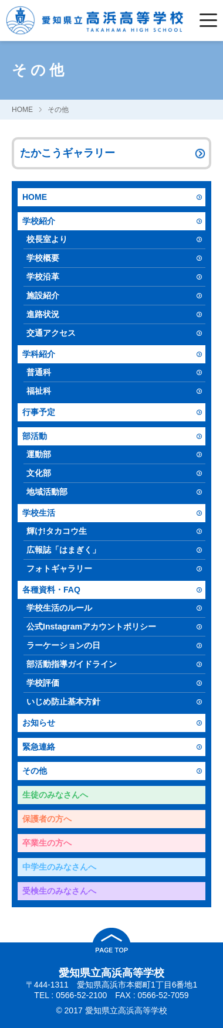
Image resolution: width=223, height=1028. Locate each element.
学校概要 (42, 258)
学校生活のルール (59, 607)
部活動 (34, 436)
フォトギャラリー (59, 568)
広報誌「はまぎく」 (63, 549)
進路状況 (42, 314)
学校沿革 (42, 276)
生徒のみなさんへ (55, 794)
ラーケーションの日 (63, 645)
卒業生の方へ (47, 842)
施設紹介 (42, 295)
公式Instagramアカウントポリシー (91, 626)
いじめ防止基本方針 (63, 701)
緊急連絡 (38, 746)
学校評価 (42, 682)
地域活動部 (46, 491)
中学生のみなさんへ (59, 867)
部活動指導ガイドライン (71, 664)
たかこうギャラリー (67, 153)
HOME (22, 109)
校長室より (46, 239)
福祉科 (38, 391)
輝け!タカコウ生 (56, 531)
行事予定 (38, 412)
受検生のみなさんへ (59, 891)
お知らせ (38, 722)
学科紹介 (38, 354)
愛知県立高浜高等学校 (111, 973)
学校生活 (38, 513)
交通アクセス (51, 333)
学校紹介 (38, 221)
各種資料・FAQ (51, 589)
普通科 (38, 372)
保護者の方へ (47, 818)
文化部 (38, 473)
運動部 (38, 454)
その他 (58, 109)
